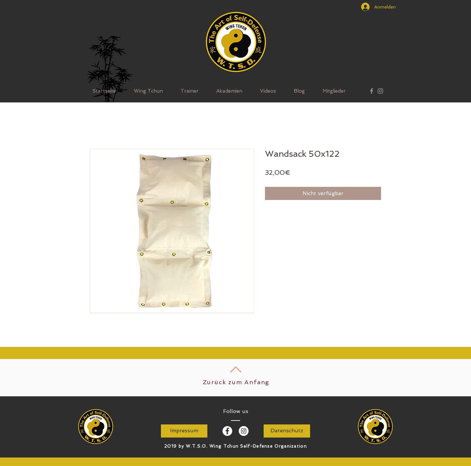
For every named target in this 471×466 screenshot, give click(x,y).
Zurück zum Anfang (236, 382)
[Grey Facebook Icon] (371, 91)
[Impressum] (184, 431)
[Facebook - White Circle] (227, 431)
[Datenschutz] (287, 431)
